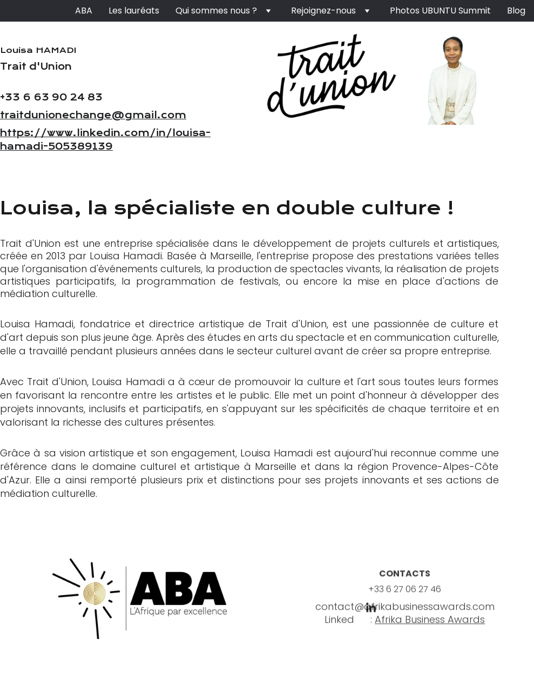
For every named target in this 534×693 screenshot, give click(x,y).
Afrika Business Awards (430, 622)
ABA (83, 10)
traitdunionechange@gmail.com (93, 115)
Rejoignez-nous (323, 10)
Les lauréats (134, 10)
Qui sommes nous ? (216, 10)
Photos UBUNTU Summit (440, 10)
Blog (516, 10)
